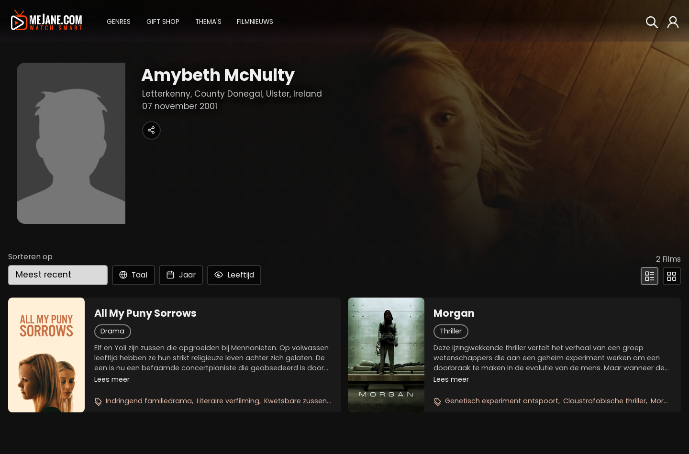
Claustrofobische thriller (604, 401)
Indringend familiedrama (149, 401)
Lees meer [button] (112, 379)
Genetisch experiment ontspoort (501, 401)
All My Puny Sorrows (145, 313)
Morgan (454, 313)
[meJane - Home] (46, 21)
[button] (119, 21)
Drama (112, 331)
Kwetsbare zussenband (304, 401)
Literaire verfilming (228, 401)
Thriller (451, 331)
